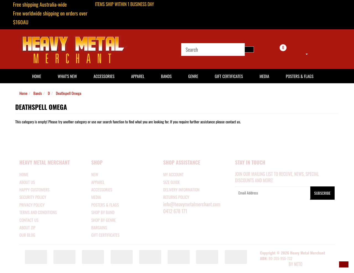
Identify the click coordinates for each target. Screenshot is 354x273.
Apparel (137, 76)
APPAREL (98, 182)
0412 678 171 (175, 211)
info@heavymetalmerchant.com (191, 204)
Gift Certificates (229, 76)
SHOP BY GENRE (103, 220)
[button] (343, 264)
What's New (67, 76)
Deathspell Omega (68, 93)
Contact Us (28, 220)
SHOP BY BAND (102, 212)
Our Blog (27, 235)
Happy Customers (34, 189)
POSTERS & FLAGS (105, 205)
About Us (27, 182)
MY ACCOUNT (173, 174)
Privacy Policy (32, 205)
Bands (166, 76)
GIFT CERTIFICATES (105, 235)
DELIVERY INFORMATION (181, 189)
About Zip (27, 227)
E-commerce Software (274, 264)
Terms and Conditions (38, 212)
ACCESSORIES (101, 189)
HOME (36, 76)
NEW (94, 174)
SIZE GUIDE (171, 182)
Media (264, 76)
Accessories (103, 76)
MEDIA (96, 197)
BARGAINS (99, 227)
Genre (193, 76)
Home (23, 93)
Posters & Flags (299, 76)
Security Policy (32, 197)
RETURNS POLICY (176, 197)
